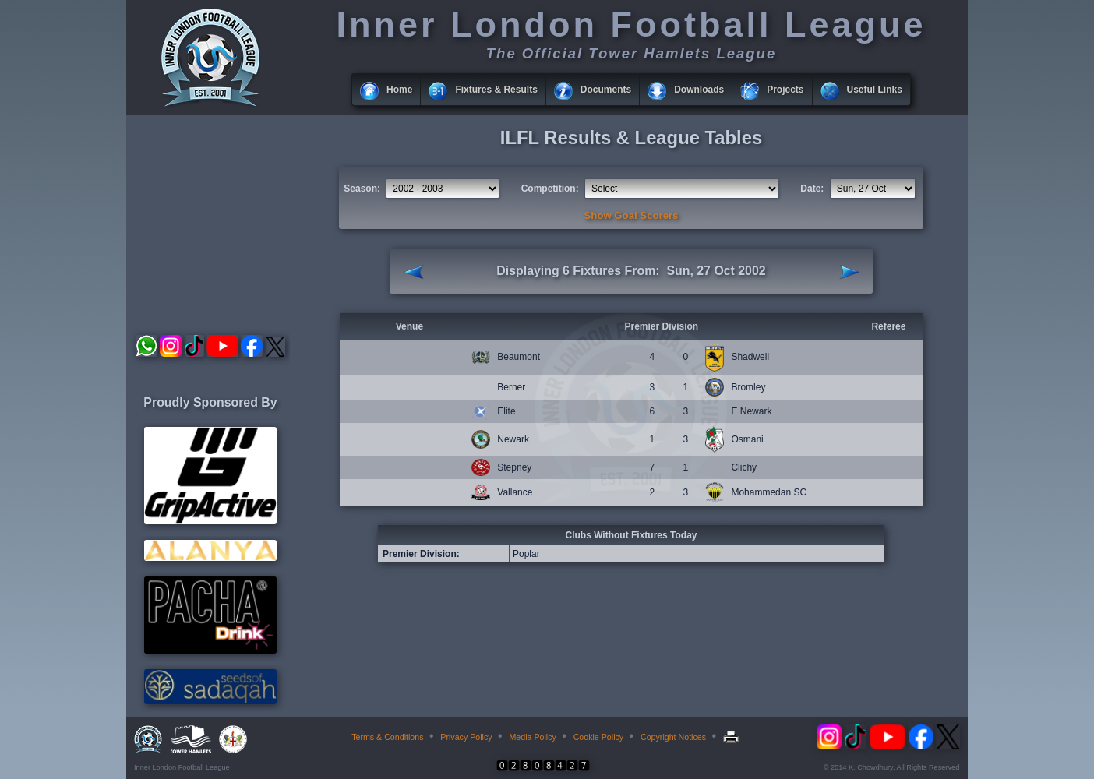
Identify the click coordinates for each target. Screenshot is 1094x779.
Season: (362, 188)
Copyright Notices (673, 737)
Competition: (550, 188)
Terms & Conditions (387, 737)
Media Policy (532, 737)
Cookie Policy (598, 737)
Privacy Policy (466, 737)
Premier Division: (421, 553)
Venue (409, 326)
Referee (888, 326)
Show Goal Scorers (631, 215)
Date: (812, 188)
